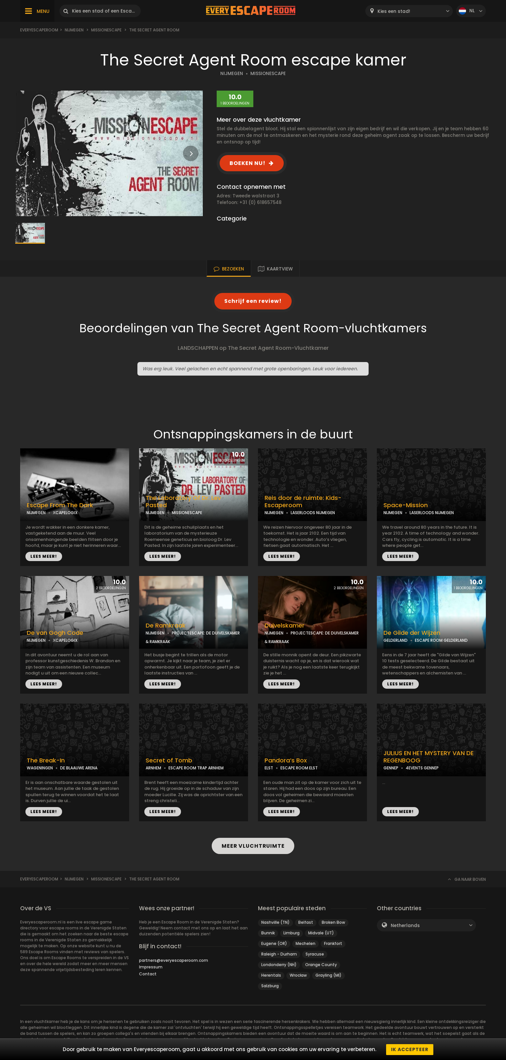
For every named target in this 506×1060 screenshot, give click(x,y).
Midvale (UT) (321, 933)
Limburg (291, 933)
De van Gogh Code (55, 632)
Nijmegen (74, 30)
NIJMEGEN (231, 73)
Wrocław (298, 975)
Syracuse (315, 954)
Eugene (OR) (274, 943)
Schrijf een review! (253, 301)
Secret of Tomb (169, 760)
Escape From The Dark (60, 505)
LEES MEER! (43, 556)
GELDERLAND (395, 640)
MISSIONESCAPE (268, 73)
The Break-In (46, 760)
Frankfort (333, 943)
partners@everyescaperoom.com (173, 960)
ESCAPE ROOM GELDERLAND (441, 640)
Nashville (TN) (275, 922)
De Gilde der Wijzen (411, 632)
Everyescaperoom (39, 30)
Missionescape (106, 30)
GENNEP (390, 768)
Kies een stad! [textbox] (394, 11)
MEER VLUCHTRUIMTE (253, 846)
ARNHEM (153, 768)
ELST (269, 768)
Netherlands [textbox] (405, 925)
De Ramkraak (166, 625)
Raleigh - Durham (279, 954)
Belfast (305, 922)
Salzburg (270, 986)
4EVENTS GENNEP (422, 768)
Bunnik (268, 933)
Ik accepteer (409, 1049)
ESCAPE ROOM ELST (299, 768)
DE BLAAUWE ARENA (78, 768)
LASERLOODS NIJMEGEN (313, 512)
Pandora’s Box (286, 760)
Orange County (321, 964)
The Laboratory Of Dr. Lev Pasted (183, 501)
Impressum (151, 967)
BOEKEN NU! (248, 163)
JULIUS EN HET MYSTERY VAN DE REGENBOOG (428, 757)
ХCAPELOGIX (65, 512)
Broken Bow (333, 922)
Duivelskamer (285, 625)
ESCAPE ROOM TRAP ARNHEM (196, 768)
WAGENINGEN (40, 768)
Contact (148, 974)
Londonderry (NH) (279, 964)
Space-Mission (405, 505)
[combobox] (409, 11)
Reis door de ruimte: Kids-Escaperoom (303, 501)
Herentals (271, 975)
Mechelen (305, 943)
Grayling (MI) (328, 975)
